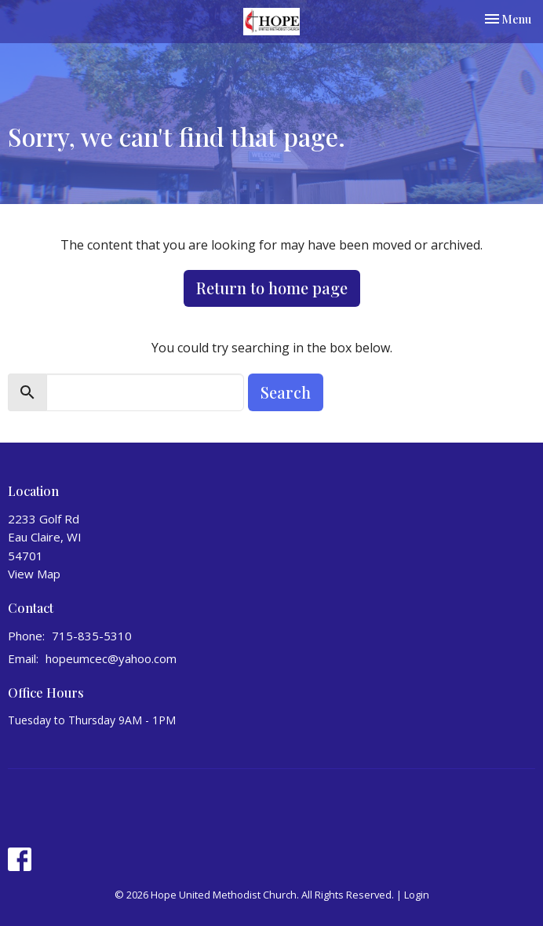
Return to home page (272, 287)
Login (416, 895)
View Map (34, 573)
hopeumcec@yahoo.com (111, 658)
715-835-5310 (92, 635)
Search (286, 392)
